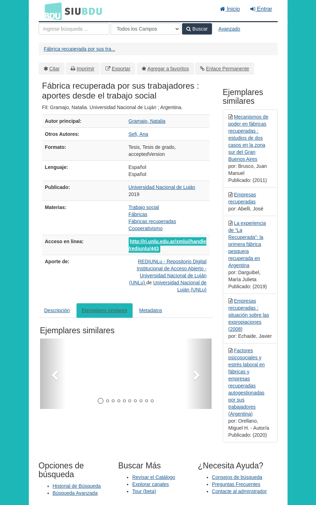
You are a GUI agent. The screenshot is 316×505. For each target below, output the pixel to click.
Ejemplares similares (104, 310)
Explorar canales (150, 484)
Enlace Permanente (227, 68)
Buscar (196, 29)
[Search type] (145, 29)
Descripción (57, 310)
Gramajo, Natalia (147, 121)
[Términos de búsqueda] (74, 29)
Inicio (230, 9)
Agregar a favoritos (168, 68)
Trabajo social (144, 207)
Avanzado (229, 29)
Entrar (261, 9)
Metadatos (150, 310)
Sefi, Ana (138, 134)
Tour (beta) (144, 491)
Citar (54, 68)
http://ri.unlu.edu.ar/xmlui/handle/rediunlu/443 (167, 245)
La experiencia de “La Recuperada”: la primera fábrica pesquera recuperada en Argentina (247, 244)
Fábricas (138, 214)
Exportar (121, 68)
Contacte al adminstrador (239, 491)
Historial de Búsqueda (77, 486)
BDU (51, 11)
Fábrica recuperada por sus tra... (79, 49)
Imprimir (86, 68)
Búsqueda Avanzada (75, 493)
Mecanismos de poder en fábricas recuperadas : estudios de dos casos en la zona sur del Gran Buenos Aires (248, 138)
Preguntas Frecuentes (236, 484)
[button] (53, 374)
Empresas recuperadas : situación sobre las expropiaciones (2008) (248, 315)
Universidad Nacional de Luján (162, 187)
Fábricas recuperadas (152, 221)
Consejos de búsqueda (237, 477)
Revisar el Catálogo (153, 477)
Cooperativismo (146, 228)
